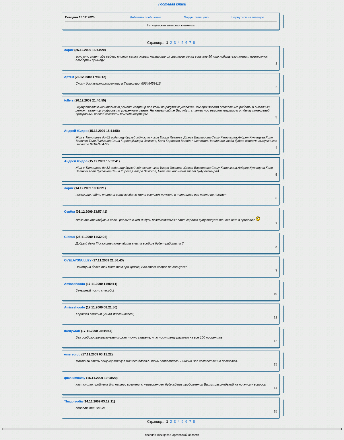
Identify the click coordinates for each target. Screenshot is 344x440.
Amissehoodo (74, 283)
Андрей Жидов (76, 130)
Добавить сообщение (145, 17)
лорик (69, 50)
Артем (69, 77)
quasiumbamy (74, 378)
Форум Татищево (196, 17)
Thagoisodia (73, 401)
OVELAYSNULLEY (78, 260)
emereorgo (72, 354)
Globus (69, 236)
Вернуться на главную (248, 17)
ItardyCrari (72, 331)
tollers (69, 100)
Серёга (69, 211)
